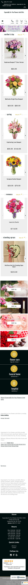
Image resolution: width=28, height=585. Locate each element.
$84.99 (14, 69)
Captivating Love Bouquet (14, 142)
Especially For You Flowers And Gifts (14, 12)
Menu (2, 23)
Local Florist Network (11, 584)
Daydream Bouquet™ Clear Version (14, 62)
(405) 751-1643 (8, 2)
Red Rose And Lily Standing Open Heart (14, 266)
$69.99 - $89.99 (14, 105)
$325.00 (14, 272)
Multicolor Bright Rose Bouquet (14, 99)
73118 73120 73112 (20, 444)
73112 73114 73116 (9, 444)
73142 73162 (14, 446)
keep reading (5, 415)
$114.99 (14, 229)
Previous (2, 55)
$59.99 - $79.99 (14, 185)
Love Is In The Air (14, 222)
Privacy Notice (18, 582)
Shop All (20, 34)
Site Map (20, 584)
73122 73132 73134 (6, 446)
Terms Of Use (9, 582)
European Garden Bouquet (14, 179)
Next (25, 55)
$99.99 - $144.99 (14, 149)
